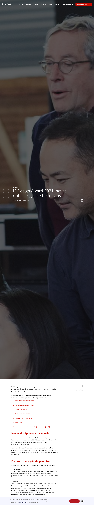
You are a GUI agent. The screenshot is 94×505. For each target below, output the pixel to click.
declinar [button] (63, 501)
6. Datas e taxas (18, 422)
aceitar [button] (74, 501)
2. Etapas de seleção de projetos (23, 405)
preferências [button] (54, 501)
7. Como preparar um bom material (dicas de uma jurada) (31, 427)
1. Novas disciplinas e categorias (23, 400)
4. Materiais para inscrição (21, 414)
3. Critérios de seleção (20, 409)
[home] (7, 4)
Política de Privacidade (24, 502)
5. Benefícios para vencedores (22, 418)
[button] (82, 501)
